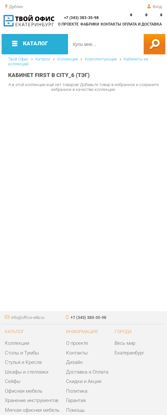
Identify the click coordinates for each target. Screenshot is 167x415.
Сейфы (12, 381)
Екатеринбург (129, 353)
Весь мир (125, 343)
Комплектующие (101, 59)
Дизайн (74, 362)
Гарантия (76, 400)
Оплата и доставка (142, 24)
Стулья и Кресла (23, 362)
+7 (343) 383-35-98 (81, 18)
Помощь (75, 410)
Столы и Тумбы (22, 353)
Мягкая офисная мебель (32, 410)
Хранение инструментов (31, 400)
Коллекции (67, 59)
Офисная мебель (23, 391)
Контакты (111, 24)
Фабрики (89, 24)
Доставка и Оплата (87, 372)
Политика (76, 391)
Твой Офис (18, 59)
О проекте (68, 24)
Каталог (42, 59)
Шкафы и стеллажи (26, 372)
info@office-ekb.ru (27, 317)
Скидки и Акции (83, 381)
